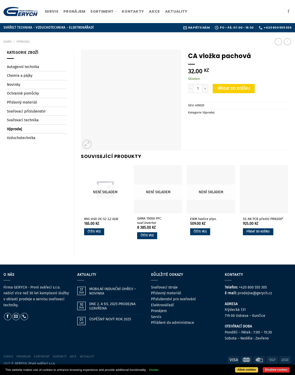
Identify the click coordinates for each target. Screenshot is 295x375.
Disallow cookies (276, 369)
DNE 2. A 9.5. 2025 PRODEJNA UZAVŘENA (112, 306)
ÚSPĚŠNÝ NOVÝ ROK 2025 (110, 319)
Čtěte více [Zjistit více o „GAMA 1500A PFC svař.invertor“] (147, 235)
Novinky (13, 84)
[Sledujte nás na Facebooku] (288, 11)
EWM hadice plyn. (203, 219)
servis (51, 11)
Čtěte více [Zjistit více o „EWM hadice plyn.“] (200, 231)
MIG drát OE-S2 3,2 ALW (101, 219)
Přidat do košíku (234, 88)
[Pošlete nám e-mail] (16, 316)
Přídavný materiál (22, 102)
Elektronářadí (162, 305)
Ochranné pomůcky (23, 93)
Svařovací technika (23, 120)
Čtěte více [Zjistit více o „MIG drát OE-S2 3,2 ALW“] (94, 231)
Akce (154, 11)
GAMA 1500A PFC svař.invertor (149, 221)
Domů (7, 41)
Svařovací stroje (164, 287)
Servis (156, 317)
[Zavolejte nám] (24, 316)
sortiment (103, 11)
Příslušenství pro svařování (173, 299)
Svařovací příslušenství (26, 111)
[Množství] (197, 88)
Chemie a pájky (19, 75)
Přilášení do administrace (172, 322)
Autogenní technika (23, 67)
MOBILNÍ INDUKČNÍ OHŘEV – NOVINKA (112, 291)
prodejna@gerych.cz (255, 293)
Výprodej (23, 41)
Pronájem (159, 311)
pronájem (74, 11)
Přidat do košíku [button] (258, 231)
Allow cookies (246, 369)
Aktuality (176, 11)
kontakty (133, 11)
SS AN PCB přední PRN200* (263, 219)
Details (154, 370)
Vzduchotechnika (21, 138)
